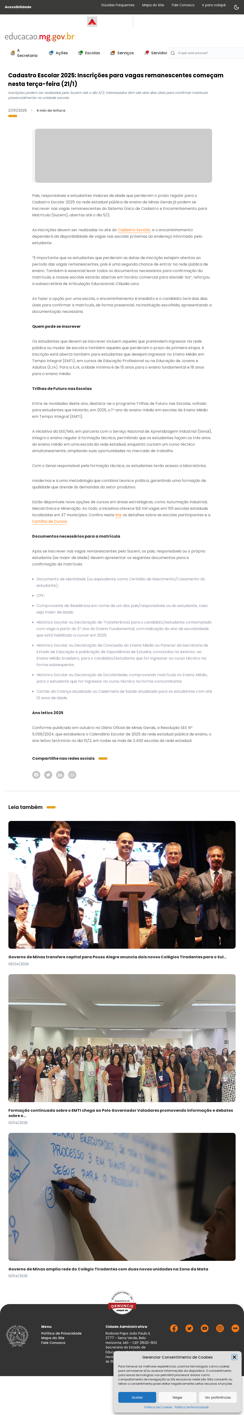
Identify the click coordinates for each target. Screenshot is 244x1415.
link (118, 515)
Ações (57, 53)
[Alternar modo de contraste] (236, 7)
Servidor (154, 53)
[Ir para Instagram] (220, 1331)
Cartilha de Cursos (49, 521)
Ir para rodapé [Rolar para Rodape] (214, 5)
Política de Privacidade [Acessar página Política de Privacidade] (61, 1333)
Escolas (88, 53)
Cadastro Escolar (134, 230)
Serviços (121, 53)
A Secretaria (22, 53)
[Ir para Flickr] (235, 1331)
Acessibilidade (18, 7)
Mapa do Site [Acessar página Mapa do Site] (153, 5)
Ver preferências (218, 1397)
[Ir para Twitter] (189, 1331)
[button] (234, 1357)
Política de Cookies (158, 1407)
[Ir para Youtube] (204, 1331)
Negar (178, 1397)
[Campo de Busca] (205, 53)
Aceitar (137, 1397)
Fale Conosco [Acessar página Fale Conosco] (183, 5)
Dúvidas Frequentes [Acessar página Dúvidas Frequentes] (118, 5)
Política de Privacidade (191, 1407)
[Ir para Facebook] (174, 1331)
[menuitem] (23, 53)
